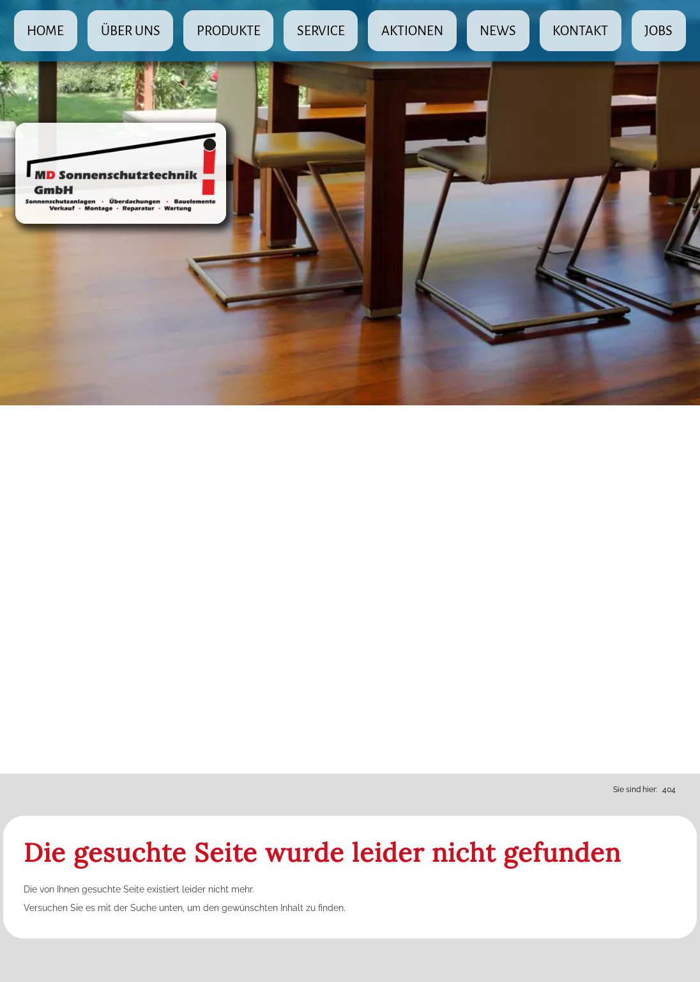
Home (45, 31)
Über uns (130, 31)
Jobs (658, 31)
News (498, 31)
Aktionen (412, 31)
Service (321, 31)
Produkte (229, 31)
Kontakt (580, 31)
